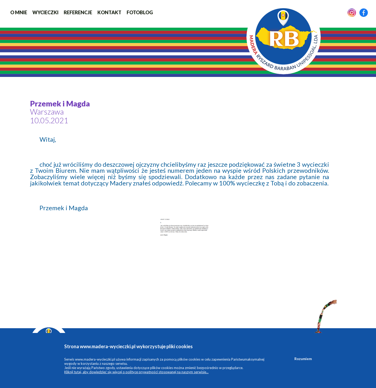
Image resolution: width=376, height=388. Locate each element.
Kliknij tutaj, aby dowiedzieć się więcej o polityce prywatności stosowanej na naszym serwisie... (136, 372)
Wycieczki (45, 12)
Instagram (352, 12)
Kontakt (109, 12)
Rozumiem (303, 359)
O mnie (18, 12)
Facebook (363, 12)
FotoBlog (140, 12)
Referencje (78, 12)
